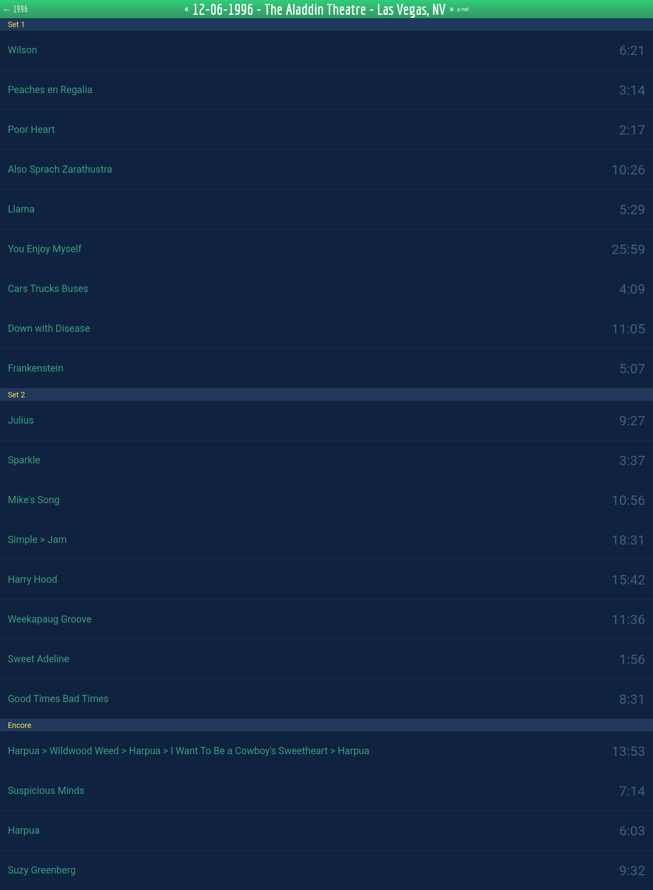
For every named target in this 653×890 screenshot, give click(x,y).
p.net (463, 9)
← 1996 (15, 9)
